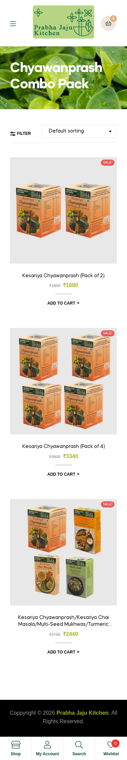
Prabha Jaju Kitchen (83, 713)
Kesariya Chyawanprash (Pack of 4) (63, 446)
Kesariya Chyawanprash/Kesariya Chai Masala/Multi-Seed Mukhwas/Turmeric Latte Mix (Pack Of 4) (63, 621)
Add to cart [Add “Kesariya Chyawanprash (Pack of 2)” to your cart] (61, 303)
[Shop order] (79, 131)
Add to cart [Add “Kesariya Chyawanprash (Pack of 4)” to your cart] (61, 474)
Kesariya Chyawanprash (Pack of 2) (63, 276)
